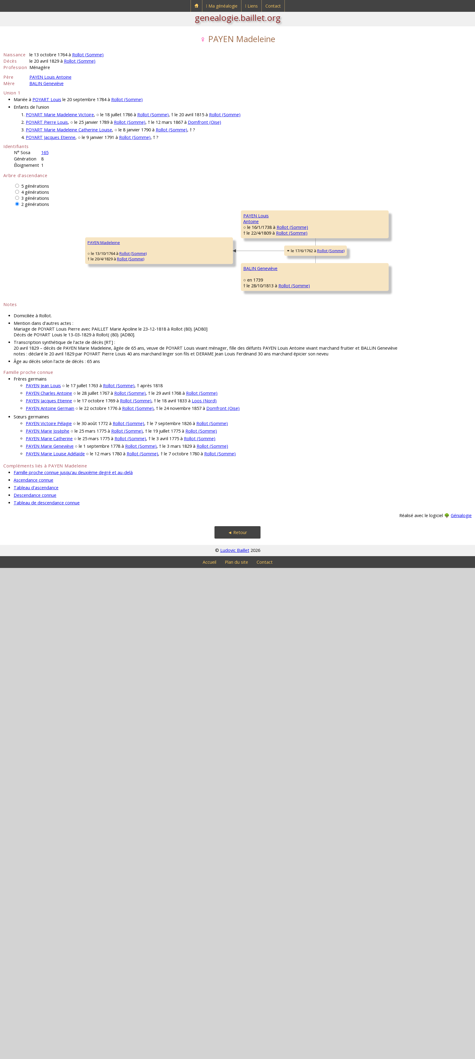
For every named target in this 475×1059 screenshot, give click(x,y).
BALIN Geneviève (46, 83)
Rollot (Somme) (88, 55)
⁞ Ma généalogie (222, 6)
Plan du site (236, 1053)
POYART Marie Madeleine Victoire (60, 114)
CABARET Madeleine (309, 451)
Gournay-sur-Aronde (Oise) (343, 244)
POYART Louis (46, 99)
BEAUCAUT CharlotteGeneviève (214, 708)
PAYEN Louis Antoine (50, 77)
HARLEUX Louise (399, 542)
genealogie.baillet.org (238, 17)
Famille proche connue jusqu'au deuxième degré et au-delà (73, 963)
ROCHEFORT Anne (307, 306)
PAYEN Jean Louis (43, 876)
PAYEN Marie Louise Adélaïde (55, 945)
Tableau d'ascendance (36, 978)
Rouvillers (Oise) (421, 226)
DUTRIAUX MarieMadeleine (211, 418)
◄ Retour (237, 1023)
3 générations (35, 198)
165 (44, 152)
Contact (273, 6)
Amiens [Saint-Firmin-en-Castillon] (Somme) (342, 570)
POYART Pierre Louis (47, 122)
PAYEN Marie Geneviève (50, 937)
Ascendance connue (33, 971)
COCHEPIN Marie (400, 252)
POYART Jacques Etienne (50, 137)
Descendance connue (35, 986)
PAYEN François (305, 233)
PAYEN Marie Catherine (49, 929)
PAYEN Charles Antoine (49, 884)
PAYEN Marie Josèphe (47, 922)
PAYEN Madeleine (23, 488)
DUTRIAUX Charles (307, 379)
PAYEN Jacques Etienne (49, 892)
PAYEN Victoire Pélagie (49, 914)
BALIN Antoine (208, 560)
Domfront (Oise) (204, 122)
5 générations (35, 186)
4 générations (35, 192)
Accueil (209, 1053)
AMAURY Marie (304, 597)
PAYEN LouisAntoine (113, 345)
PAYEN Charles (209, 270)
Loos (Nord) (204, 892)
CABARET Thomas (401, 433)
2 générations (35, 204)
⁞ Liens (251, 6)
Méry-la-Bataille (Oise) (246, 281)
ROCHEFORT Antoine (403, 288)
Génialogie (461, 1006)
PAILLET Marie (397, 470)
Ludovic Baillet (234, 1041)
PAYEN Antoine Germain (50, 899)
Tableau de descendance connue (47, 994)
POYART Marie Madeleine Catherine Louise (69, 130)
